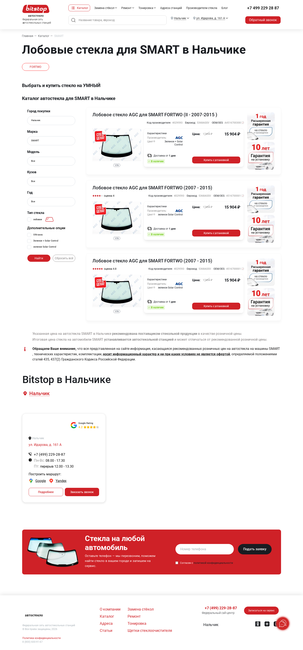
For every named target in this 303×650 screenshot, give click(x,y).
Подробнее (46, 492)
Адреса (106, 623)
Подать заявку (254, 549)
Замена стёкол (104, 8)
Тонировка (145, 8)
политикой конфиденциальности (213, 562)
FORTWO (35, 66)
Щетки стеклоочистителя (150, 630)
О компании (110, 609)
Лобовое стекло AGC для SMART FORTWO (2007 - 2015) (152, 187)
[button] (39, 393)
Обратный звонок (263, 20)
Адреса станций (171, 8)
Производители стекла (201, 8)
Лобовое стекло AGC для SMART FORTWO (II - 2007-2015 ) (154, 114)
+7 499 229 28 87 (263, 7)
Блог (224, 8)
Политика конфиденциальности (41, 638)
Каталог (82, 8)
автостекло (34, 615)
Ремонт (126, 8)
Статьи (106, 630)
